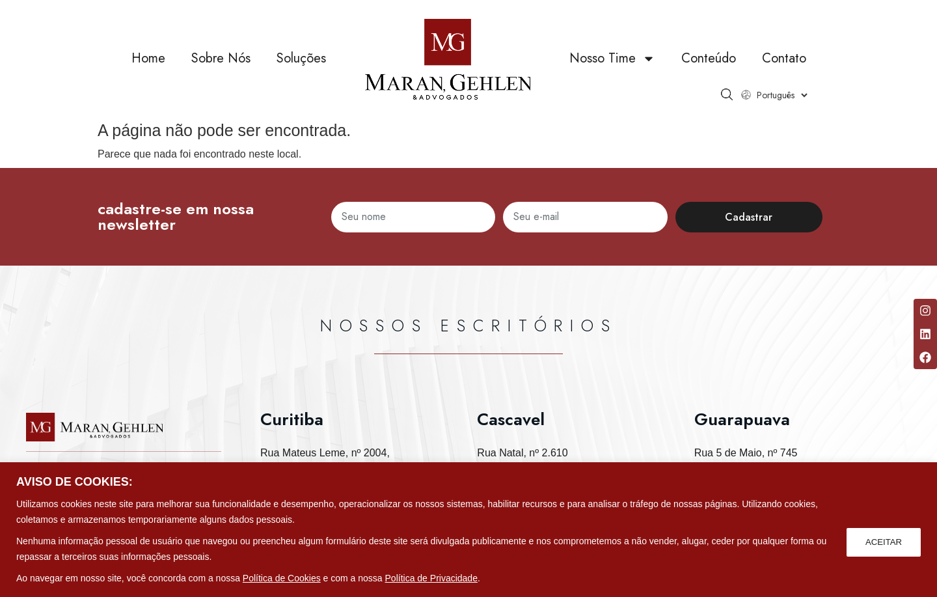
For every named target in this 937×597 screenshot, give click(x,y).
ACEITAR (882, 541)
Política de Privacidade (431, 578)
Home (148, 58)
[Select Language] (781, 95)
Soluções (301, 58)
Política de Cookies (282, 578)
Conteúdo (708, 58)
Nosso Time (612, 59)
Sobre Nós (221, 58)
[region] (468, 529)
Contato (784, 58)
